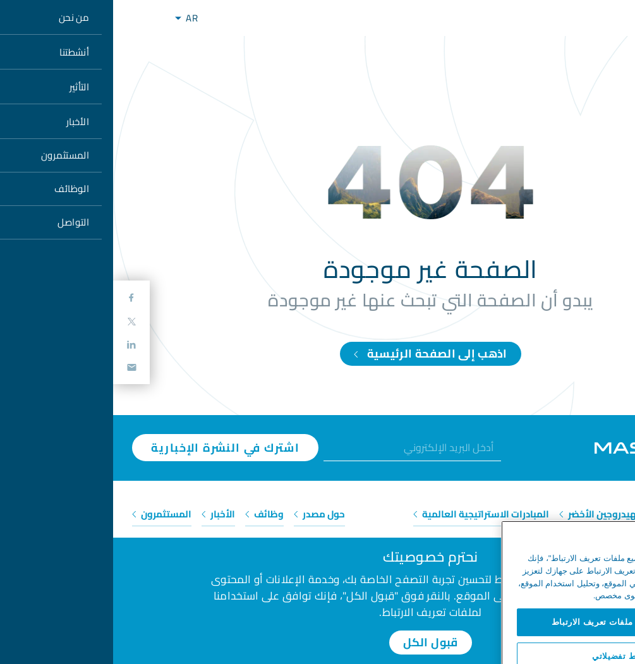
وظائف (151, 514)
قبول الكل (317, 642)
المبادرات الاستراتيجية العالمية (368, 514)
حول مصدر (206, 514)
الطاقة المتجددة (578, 514)
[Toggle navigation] (30, 18)
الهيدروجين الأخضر (487, 514)
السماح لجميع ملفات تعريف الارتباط (506, 632)
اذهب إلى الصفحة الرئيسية (317, 353)
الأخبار (105, 514)
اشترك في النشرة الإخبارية (112, 447)
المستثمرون (48, 514)
